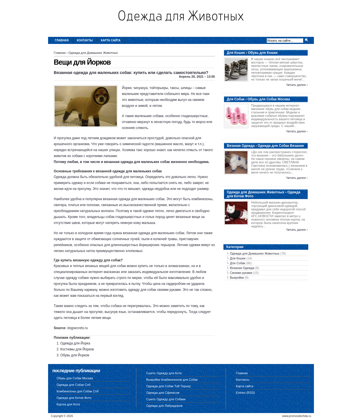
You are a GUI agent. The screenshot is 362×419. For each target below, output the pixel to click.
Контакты (85, 40)
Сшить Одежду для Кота (164, 373)
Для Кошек (237, 258)
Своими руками (241, 272)
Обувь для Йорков (74, 355)
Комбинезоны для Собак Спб (78, 391)
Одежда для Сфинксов (162, 392)
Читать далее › (297, 84)
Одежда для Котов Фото (74, 397)
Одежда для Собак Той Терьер (168, 386)
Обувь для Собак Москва (75, 378)
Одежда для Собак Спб (73, 384)
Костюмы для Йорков (77, 349)
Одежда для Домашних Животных (93, 52)
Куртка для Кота (68, 404)
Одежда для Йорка (75, 343)
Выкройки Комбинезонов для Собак (172, 379)
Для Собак (237, 263)
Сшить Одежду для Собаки (166, 399)
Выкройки (237, 277)
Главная (62, 40)
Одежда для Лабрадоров (164, 405)
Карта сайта (110, 40)
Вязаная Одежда (242, 268)
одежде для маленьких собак (137, 171)
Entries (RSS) (245, 392)
